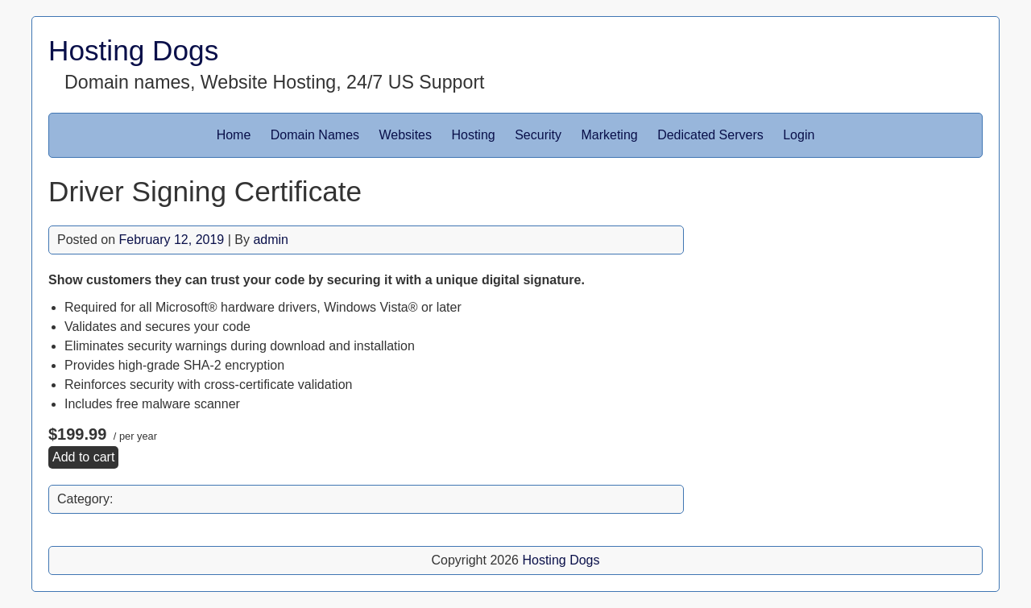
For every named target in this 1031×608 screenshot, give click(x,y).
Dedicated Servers (710, 135)
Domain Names (315, 135)
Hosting (473, 135)
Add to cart (83, 457)
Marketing (609, 135)
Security (538, 135)
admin (270, 239)
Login (798, 135)
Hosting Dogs (133, 50)
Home (234, 135)
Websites (406, 135)
